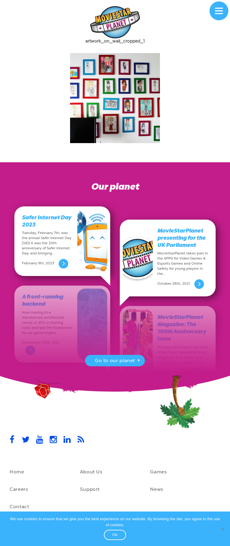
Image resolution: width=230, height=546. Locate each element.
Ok (115, 534)
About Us (91, 472)
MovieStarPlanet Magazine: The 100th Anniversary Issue (181, 328)
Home (17, 472)
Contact (19, 506)
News (156, 489)
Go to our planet (118, 361)
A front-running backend (42, 300)
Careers (19, 489)
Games (158, 472)
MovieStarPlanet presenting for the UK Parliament (181, 238)
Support (90, 489)
